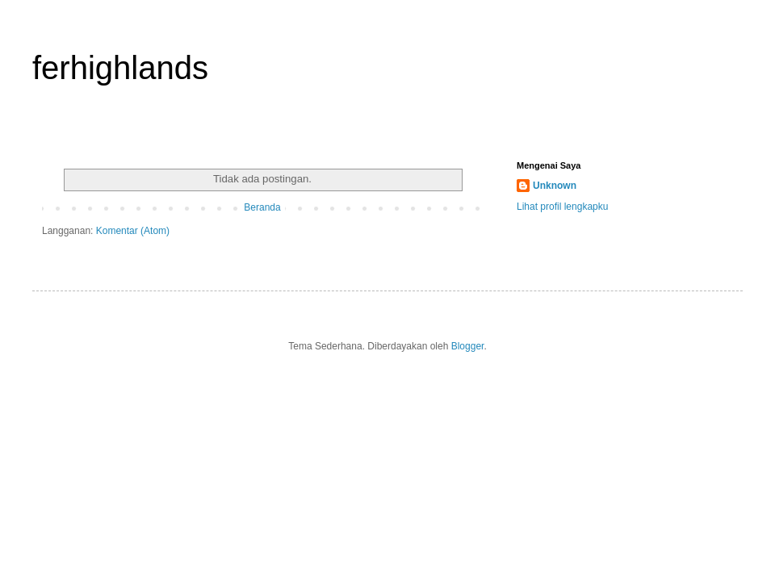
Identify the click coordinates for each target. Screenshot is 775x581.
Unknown (554, 185)
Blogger (467, 346)
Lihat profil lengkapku (562, 206)
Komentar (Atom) (133, 230)
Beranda (262, 207)
